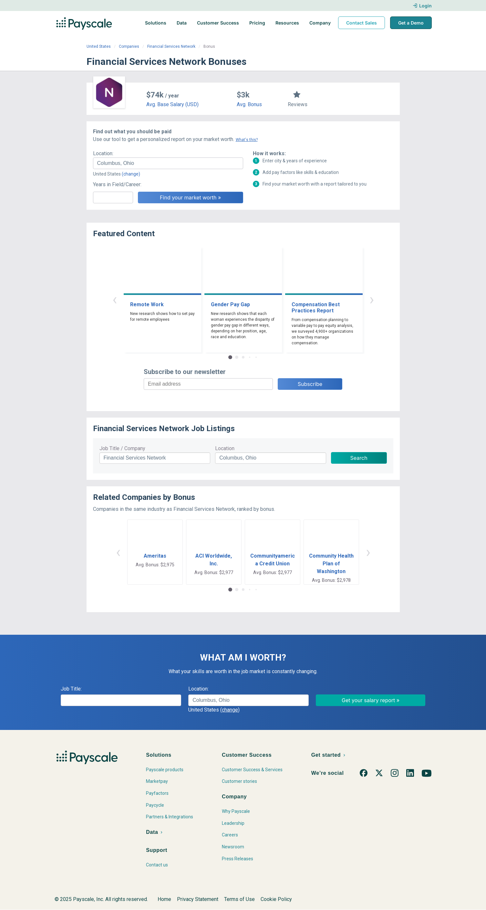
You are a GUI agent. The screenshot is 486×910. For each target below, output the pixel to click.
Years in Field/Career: (117, 184)
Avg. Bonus (249, 104)
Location (224, 448)
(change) (131, 174)
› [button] (371, 299)
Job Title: (71, 689)
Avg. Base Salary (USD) (172, 104)
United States (99, 46)
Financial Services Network (171, 46)
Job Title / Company (122, 448)
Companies (129, 46)
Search (358, 458)
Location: (103, 153)
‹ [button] (114, 299)
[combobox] (168, 163)
